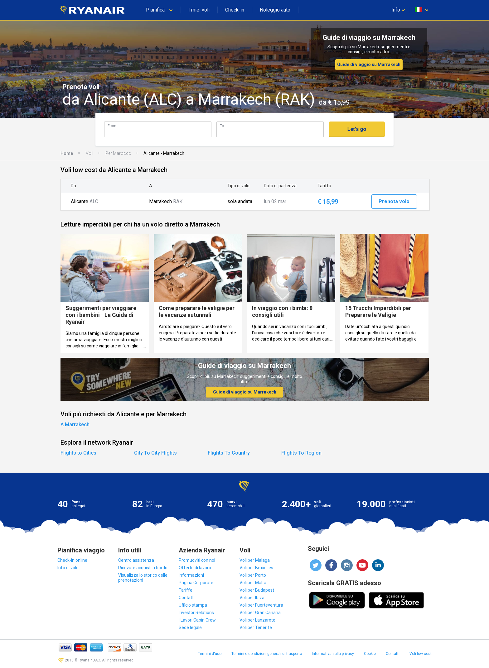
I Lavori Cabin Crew (197, 620)
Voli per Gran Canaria (260, 612)
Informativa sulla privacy (333, 653)
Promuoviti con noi (197, 560)
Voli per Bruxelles (256, 567)
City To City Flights (155, 453)
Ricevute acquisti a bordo (142, 567)
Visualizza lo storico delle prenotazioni (142, 578)
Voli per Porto (253, 575)
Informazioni (191, 575)
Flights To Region (301, 453)
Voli (89, 153)
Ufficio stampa (193, 605)
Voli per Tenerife (256, 627)
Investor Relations (196, 612)
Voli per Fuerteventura (261, 605)
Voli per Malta (253, 582)
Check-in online (72, 560)
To (222, 126)
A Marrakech (75, 424)
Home (67, 153)
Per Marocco (118, 153)
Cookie (370, 653)
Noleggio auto (275, 10)
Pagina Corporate (196, 582)
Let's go (356, 129)
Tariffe (185, 590)
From (112, 126)
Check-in (234, 10)
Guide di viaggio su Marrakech (368, 64)
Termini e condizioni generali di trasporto (266, 653)
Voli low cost (420, 653)
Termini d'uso (209, 653)
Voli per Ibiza (252, 597)
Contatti (187, 597)
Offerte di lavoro (195, 567)
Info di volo (68, 567)
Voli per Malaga (255, 560)
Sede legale (190, 627)
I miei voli (199, 10)
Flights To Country (229, 453)
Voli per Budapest (257, 590)
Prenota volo (394, 201)
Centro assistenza (136, 560)
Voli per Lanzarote (257, 620)
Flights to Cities (78, 453)
